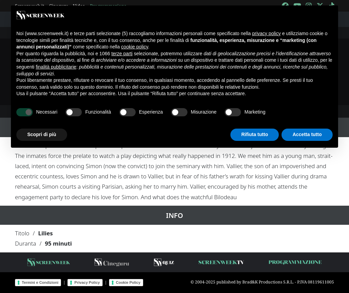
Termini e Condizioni (40, 282)
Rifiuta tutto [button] (254, 134)
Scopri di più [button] (41, 134)
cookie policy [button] (134, 46)
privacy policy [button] (266, 33)
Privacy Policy (87, 282)
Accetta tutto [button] (307, 134)
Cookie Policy (128, 282)
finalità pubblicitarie (56, 67)
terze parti (122, 53)
